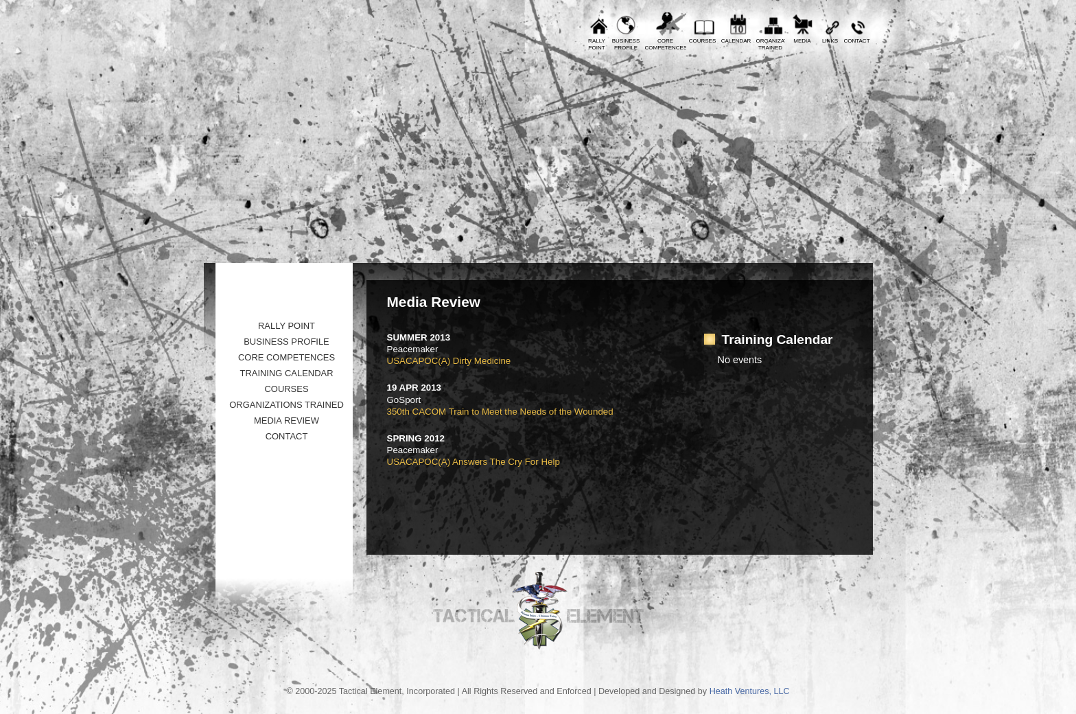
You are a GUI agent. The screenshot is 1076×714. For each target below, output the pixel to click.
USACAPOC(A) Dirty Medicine (449, 361)
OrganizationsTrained (770, 44)
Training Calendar (286, 373)
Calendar (736, 41)
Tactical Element (812, 156)
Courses (702, 41)
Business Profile (286, 341)
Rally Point (286, 326)
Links (830, 41)
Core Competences (286, 357)
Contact (856, 41)
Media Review (286, 420)
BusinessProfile (626, 44)
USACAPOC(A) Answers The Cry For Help (473, 462)
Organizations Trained (286, 405)
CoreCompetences (665, 44)
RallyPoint (596, 44)
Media (801, 41)
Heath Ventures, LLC (750, 691)
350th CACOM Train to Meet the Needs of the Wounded (500, 411)
